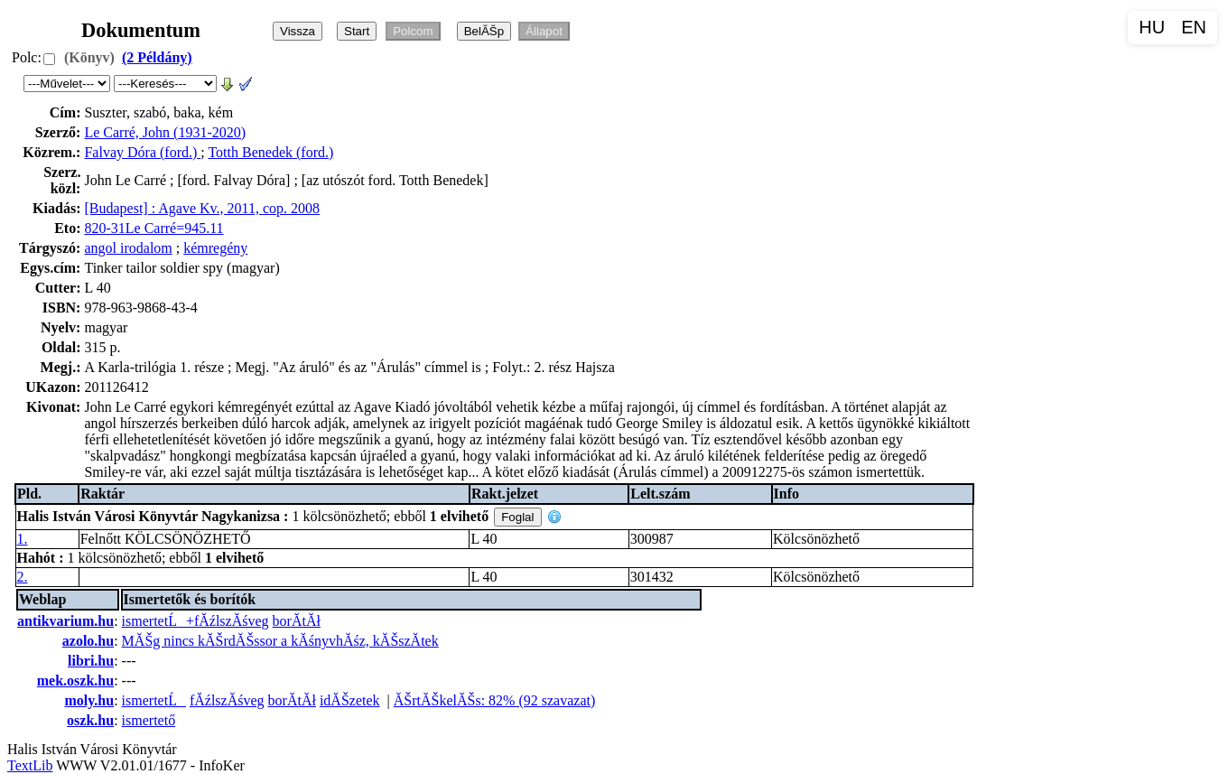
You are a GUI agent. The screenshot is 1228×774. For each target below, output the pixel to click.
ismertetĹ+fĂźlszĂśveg (195, 621)
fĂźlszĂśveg (227, 700)
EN (1193, 27)
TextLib (29, 765)
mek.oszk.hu (75, 680)
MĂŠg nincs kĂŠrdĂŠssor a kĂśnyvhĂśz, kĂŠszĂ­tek (280, 640)
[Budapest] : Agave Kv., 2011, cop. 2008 (202, 208)
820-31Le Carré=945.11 (153, 228)
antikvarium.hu (65, 621)
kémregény (215, 248)
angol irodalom (128, 248)
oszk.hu (90, 720)
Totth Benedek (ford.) (270, 152)
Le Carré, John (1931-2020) (165, 132)
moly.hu (89, 700)
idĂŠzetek (350, 700)
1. (22, 538)
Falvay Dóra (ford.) (142, 152)
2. (22, 576)
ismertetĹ (154, 700)
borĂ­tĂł (297, 621)
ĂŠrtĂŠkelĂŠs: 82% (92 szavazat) (495, 700)
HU (1152, 27)
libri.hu (91, 660)
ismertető (149, 720)
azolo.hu (88, 640)
